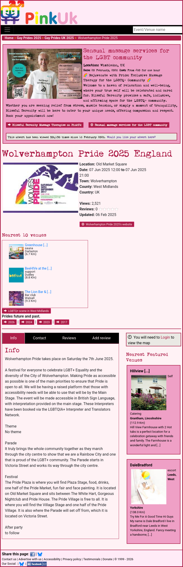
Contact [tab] (39, 338)
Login (165, 337)
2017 (62, 322)
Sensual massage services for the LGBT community (129, 125)
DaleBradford (141, 465)
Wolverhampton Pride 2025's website (107, 224)
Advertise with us (30, 559)
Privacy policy (72, 559)
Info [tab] (13, 338)
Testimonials (91, 559)
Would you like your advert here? (131, 137)
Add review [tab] (101, 338)
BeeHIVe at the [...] (38, 268)
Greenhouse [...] (36, 245)
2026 (9, 322)
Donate (107, 559)
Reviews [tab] (69, 338)
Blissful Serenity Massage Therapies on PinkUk (44, 125)
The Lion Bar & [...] (38, 292)
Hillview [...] (139, 371)
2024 (27, 322)
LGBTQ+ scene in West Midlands (26, 311)
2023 (44, 322)
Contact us (9, 559)
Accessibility (52, 559)
